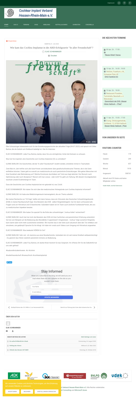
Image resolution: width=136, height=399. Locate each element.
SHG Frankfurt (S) (111, 77)
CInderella (90, 25)
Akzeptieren (12, 391)
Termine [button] (26, 25)
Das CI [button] (16, 25)
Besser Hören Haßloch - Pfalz (116, 126)
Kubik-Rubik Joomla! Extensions (112, 185)
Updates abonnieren (51, 297)
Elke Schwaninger (53, 52)
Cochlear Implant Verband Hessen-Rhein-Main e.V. (67, 387)
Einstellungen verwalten (46, 391)
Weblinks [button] (46, 25)
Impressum (111, 3)
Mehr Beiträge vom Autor (88, 337)
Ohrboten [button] (76, 25)
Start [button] (6, 25)
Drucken (54, 56)
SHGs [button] (36, 25)
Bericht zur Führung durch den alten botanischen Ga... (78, 307)
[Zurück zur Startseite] (30, 13)
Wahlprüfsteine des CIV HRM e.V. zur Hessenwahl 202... (26, 307)
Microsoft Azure (81, 390)
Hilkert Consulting (64, 390)
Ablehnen (27, 391)
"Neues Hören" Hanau (113, 55)
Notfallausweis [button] (61, 25)
